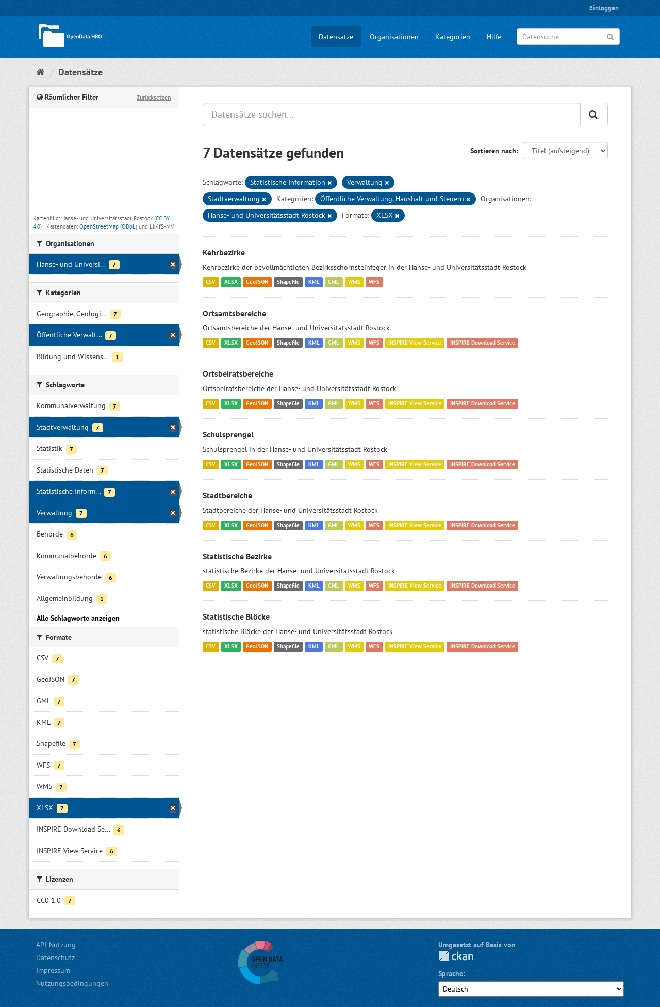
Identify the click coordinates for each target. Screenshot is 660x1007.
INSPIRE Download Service (482, 342)
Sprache (450, 973)
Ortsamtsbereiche (234, 313)
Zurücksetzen (154, 97)
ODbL (129, 226)
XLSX (231, 282)
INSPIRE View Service (414, 342)
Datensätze (336, 36)
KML (314, 282)
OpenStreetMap (99, 226)
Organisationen (394, 36)
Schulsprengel (228, 434)
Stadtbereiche (227, 495)
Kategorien (452, 36)
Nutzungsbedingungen (72, 983)
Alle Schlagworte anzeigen (78, 618)
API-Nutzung (56, 944)
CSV (211, 282)
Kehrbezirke (224, 252)
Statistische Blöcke (236, 616)
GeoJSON (257, 282)
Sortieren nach (493, 150)
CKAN (455, 956)
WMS (354, 282)
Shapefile (288, 282)
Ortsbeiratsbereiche (238, 373)
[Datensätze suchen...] (392, 114)
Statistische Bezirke (237, 556)
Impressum (53, 970)
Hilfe (494, 36)
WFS (374, 282)
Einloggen (604, 8)
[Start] (40, 72)
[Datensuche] (568, 36)
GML (333, 282)
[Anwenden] (610, 35)
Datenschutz (55, 957)
